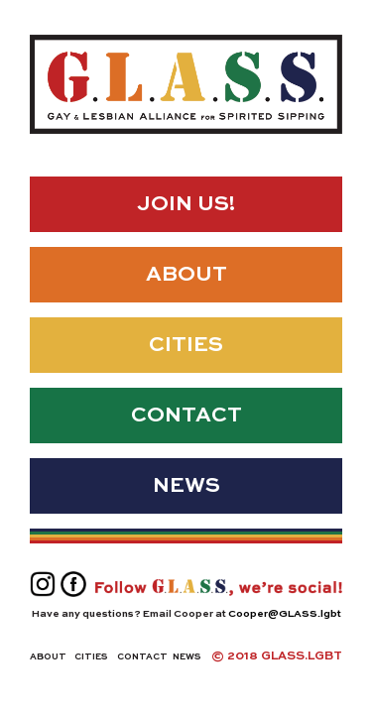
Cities (186, 345)
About (186, 275)
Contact (186, 416)
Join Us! (186, 204)
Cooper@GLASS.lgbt (284, 614)
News (186, 486)
